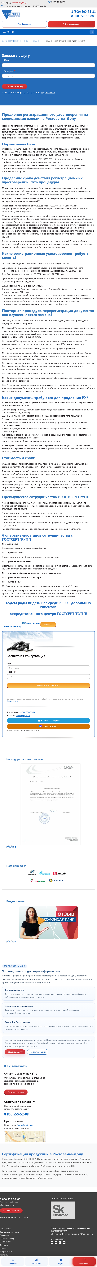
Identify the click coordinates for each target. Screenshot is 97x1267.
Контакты (4, 1254)
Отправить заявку (14, 86)
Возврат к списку (12, 626)
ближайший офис (25, 1125)
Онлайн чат (84, 1261)
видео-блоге (48, 92)
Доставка (4, 1245)
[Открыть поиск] (92, 32)
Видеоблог (4, 1235)
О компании (5, 1241)
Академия (13, 1261)
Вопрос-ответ (6, 1251)
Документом (12, 701)
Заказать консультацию (48, 685)
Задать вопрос (32, 622)
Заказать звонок (71, 24)
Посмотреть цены (38, 1052)
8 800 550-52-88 (82, 16)
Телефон (9, 71)
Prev (8, 846)
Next (13, 846)
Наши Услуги (5, 1228)
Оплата (3, 1248)
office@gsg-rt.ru (23, 715)
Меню (8, 31)
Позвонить (24, 24)
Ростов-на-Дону (19, 2)
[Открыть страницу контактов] (48, 1136)
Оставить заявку (16, 1091)
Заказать (48, 624)
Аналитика (36, 1261)
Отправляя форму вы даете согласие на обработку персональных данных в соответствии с (46, 700)
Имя (6, 60)
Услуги (60, 1261)
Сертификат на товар (9, 1232)
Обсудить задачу (14, 1052)
